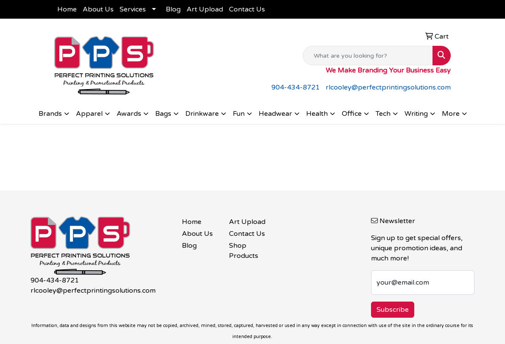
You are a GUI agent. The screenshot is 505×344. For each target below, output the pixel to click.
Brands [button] (50, 113)
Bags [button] (163, 113)
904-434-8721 (295, 87)
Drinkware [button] (202, 113)
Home (67, 9)
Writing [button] (416, 113)
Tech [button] (383, 113)
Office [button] (352, 113)
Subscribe (393, 309)
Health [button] (317, 113)
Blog (173, 9)
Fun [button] (239, 113)
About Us (98, 9)
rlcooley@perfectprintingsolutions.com (388, 87)
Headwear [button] (275, 113)
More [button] (451, 113)
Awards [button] (129, 113)
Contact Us (247, 9)
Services (133, 9)
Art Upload (205, 9)
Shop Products (243, 250)
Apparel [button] (89, 113)
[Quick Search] (368, 55)
